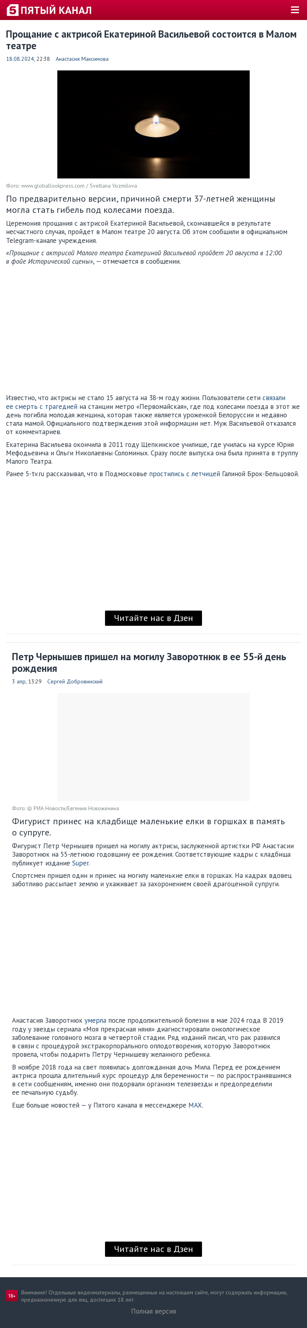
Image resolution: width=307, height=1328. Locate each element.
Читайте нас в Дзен (153, 617)
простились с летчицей (184, 473)
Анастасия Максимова (82, 58)
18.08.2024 (20, 58)
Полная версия (153, 1311)
